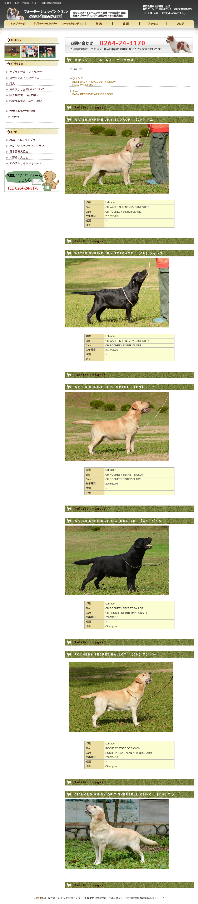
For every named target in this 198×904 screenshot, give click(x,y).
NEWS (15, 116)
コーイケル (71, 25)
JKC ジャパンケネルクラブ (26, 145)
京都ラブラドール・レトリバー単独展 (104, 60)
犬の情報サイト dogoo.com (25, 163)
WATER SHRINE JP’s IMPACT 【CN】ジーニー (116, 387)
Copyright (39, 898)
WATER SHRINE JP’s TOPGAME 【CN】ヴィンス (118, 253)
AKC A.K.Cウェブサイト (25, 139)
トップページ (17, 25)
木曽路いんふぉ (18, 157)
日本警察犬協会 (18, 151)
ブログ (180, 25)
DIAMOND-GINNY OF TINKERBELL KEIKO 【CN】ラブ (124, 794)
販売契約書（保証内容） (24, 95)
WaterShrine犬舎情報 (22, 110)
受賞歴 (126, 25)
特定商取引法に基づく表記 (25, 100)
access (153, 25)
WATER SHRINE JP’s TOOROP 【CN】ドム (114, 119)
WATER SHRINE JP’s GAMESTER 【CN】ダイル (118, 520)
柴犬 (99, 25)
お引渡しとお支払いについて (27, 89)
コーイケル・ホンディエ (24, 77)
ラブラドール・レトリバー (25, 71)
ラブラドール (44, 25)
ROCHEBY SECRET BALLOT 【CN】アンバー (115, 654)
